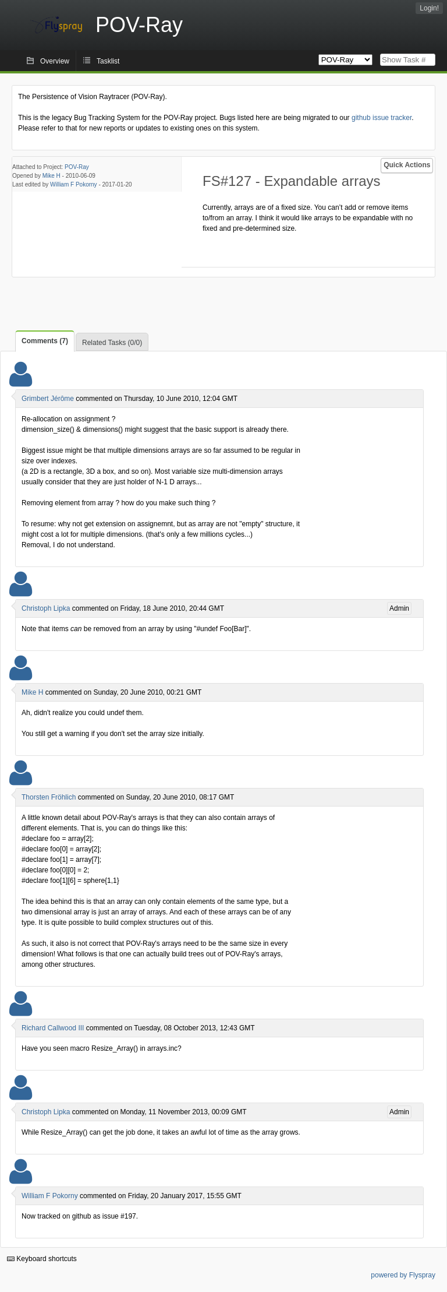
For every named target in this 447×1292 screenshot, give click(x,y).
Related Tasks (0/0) (112, 343)
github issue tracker (381, 118)
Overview (54, 61)
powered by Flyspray (403, 1275)
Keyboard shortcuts (42, 1259)
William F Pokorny (73, 184)
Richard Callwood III (53, 1028)
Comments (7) (45, 341)
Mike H (51, 175)
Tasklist (108, 61)
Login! (429, 8)
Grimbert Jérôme (48, 399)
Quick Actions (407, 165)
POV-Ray (77, 167)
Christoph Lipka (46, 608)
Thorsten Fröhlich (49, 797)
